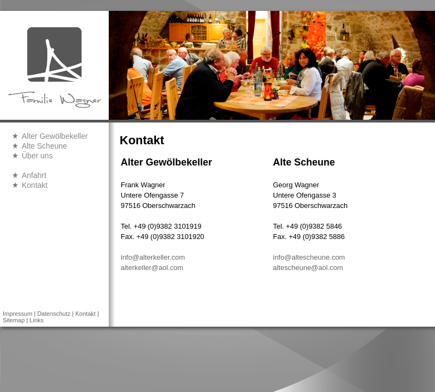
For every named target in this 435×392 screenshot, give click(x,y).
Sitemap (13, 320)
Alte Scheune (44, 146)
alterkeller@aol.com (152, 268)
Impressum (17, 313)
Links (36, 320)
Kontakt (34, 185)
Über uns (37, 155)
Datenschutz (53, 313)
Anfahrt (34, 175)
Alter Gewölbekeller (55, 136)
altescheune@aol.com (308, 268)
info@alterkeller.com (153, 257)
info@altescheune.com (309, 257)
